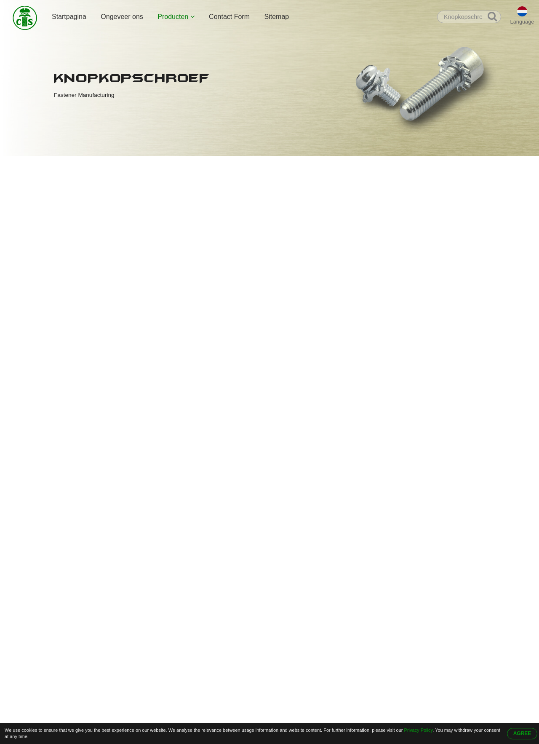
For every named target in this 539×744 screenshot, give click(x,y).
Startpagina (69, 16)
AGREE (522, 733)
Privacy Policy (418, 730)
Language (522, 22)
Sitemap (276, 16)
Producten (175, 16)
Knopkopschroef (164, 165)
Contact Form (229, 16)
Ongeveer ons (122, 16)
